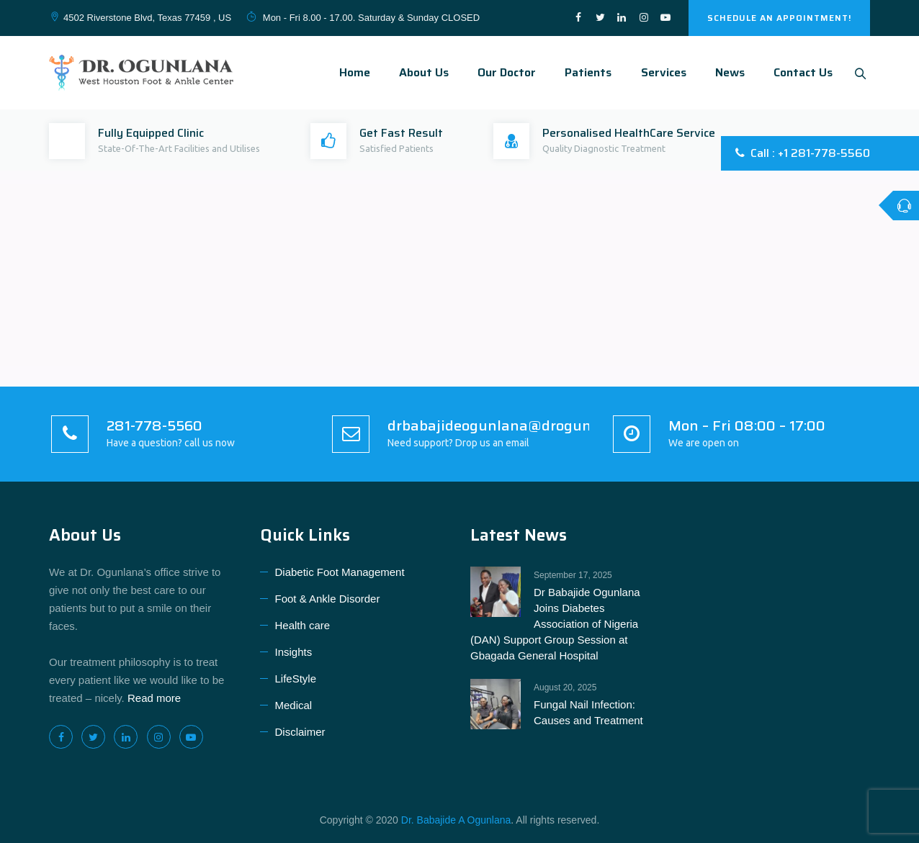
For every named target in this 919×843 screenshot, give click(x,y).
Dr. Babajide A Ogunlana (456, 820)
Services (660, 72)
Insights (294, 652)
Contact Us (799, 72)
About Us (420, 72)
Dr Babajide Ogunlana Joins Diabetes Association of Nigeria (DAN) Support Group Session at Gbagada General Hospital (555, 624)
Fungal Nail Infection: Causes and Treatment (588, 712)
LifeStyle (296, 678)
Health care (303, 625)
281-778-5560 (154, 425)
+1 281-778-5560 (824, 153)
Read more (154, 698)
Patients (584, 72)
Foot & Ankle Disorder (327, 598)
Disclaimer (300, 732)
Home (351, 72)
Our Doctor (503, 72)
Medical (294, 705)
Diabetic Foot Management (340, 572)
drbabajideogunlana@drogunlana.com (520, 425)
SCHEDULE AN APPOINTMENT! (779, 17)
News (726, 72)
